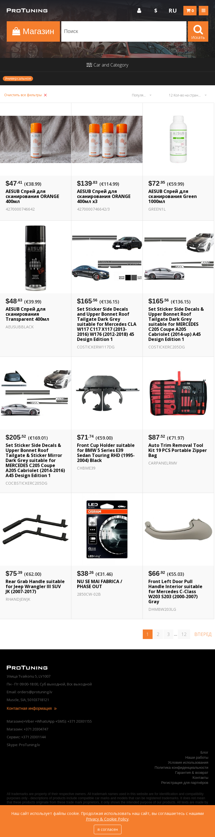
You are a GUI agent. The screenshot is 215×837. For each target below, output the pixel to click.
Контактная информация (32, 708)
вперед (202, 634)
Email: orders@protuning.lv (29, 691)
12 (183, 634)
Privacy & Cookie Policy (107, 819)
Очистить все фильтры (25, 95)
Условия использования (188, 762)
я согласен (107, 829)
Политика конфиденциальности (181, 767)
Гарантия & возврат (191, 772)
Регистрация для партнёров (184, 783)
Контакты (200, 777)
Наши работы (196, 757)
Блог (204, 752)
